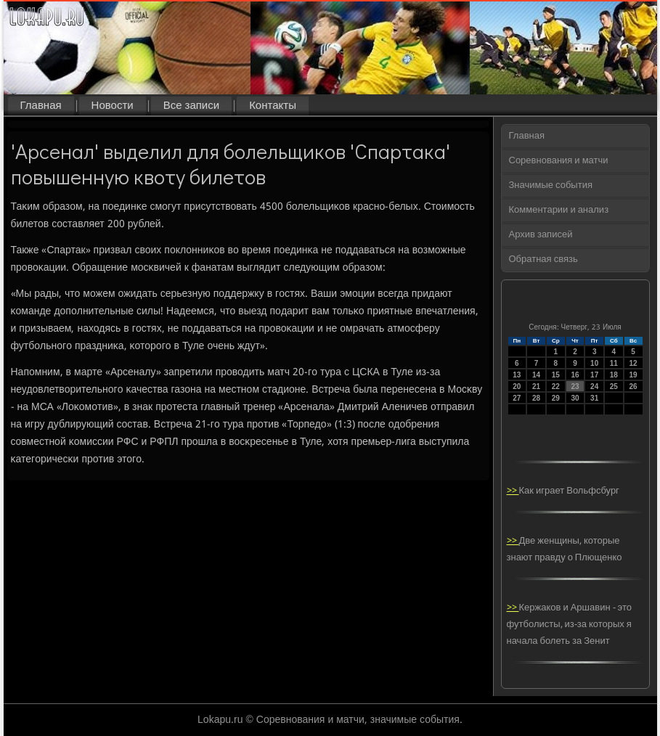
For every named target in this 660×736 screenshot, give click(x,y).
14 (536, 375)
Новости (112, 106)
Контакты (272, 106)
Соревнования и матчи (558, 160)
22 (556, 387)
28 (536, 398)
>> (513, 491)
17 (594, 375)
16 (575, 375)
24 (594, 387)
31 (594, 398)
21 (536, 387)
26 (633, 387)
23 (575, 387)
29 (556, 398)
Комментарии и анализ (559, 210)
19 (633, 375)
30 (575, 398)
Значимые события (550, 185)
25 (614, 387)
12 (633, 363)
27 (517, 398)
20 (517, 387)
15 (556, 375)
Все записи (191, 106)
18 (614, 375)
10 (594, 363)
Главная (41, 106)
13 (517, 375)
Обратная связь (543, 259)
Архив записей (541, 234)
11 (614, 363)
